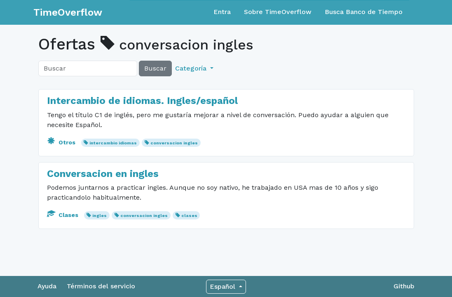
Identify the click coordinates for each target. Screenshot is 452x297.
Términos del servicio (101, 286)
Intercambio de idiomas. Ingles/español (142, 100)
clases (189, 215)
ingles (99, 215)
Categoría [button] (191, 68)
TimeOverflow (67, 12)
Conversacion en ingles (103, 173)
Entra (222, 12)
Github (404, 286)
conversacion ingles (174, 143)
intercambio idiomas (113, 143)
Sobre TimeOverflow (277, 12)
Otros (62, 142)
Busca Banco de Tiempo (364, 12)
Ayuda (46, 286)
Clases (63, 215)
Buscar (155, 68)
